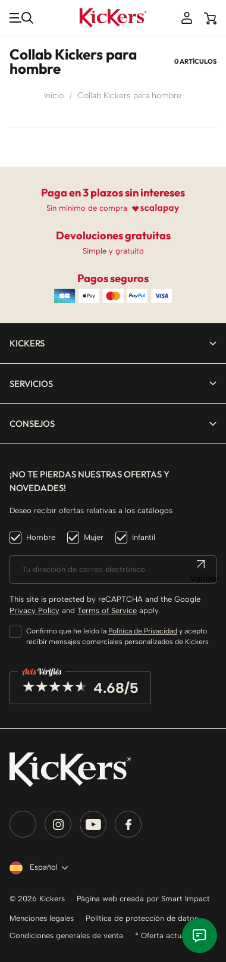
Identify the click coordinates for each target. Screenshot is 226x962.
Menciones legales (42, 918)
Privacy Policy (34, 610)
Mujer (93, 537)
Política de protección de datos (142, 918)
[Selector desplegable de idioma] (36, 867)
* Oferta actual (161, 935)
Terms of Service (107, 610)
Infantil (143, 537)
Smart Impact (185, 898)
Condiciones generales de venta (66, 935)
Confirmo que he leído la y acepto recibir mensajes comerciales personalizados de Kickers (117, 636)
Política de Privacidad (142, 631)
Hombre (40, 537)
